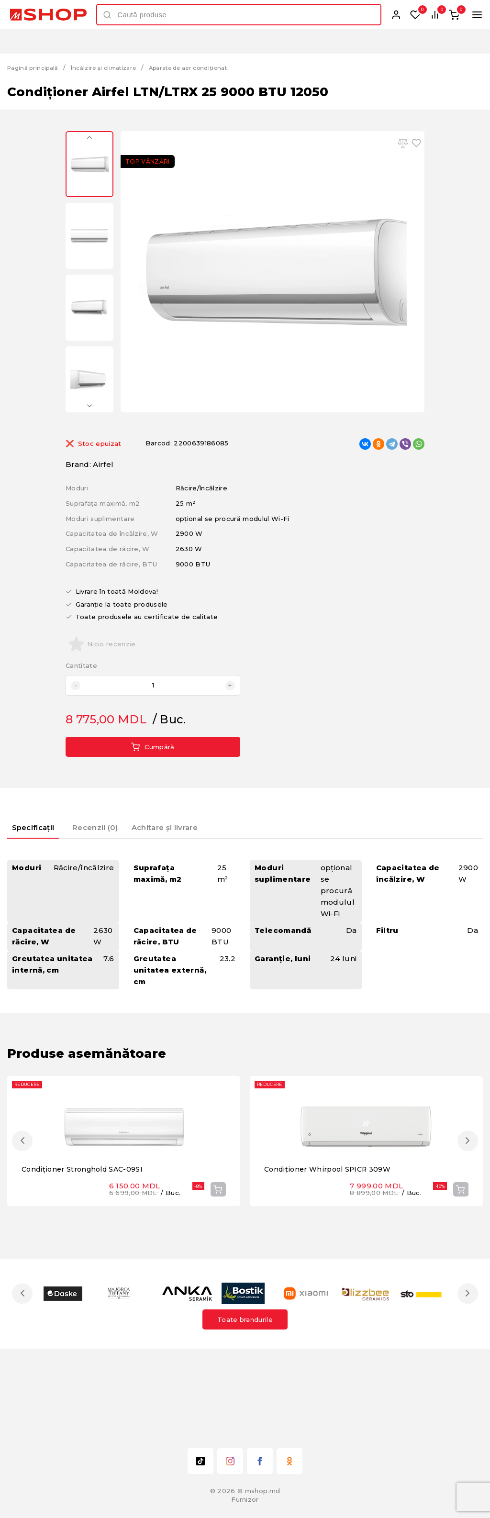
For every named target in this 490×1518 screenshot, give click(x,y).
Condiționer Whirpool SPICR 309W (331, 1253)
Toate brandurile (245, 1403)
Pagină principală (36, 67)
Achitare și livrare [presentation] (184, 826)
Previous (89, 140)
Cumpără (152, 746)
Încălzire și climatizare (114, 67)
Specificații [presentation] (41, 826)
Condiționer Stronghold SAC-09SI (86, 1253)
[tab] (41, 829)
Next (89, 402)
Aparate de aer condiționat (209, 67)
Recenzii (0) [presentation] (112, 826)
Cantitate (81, 665)
